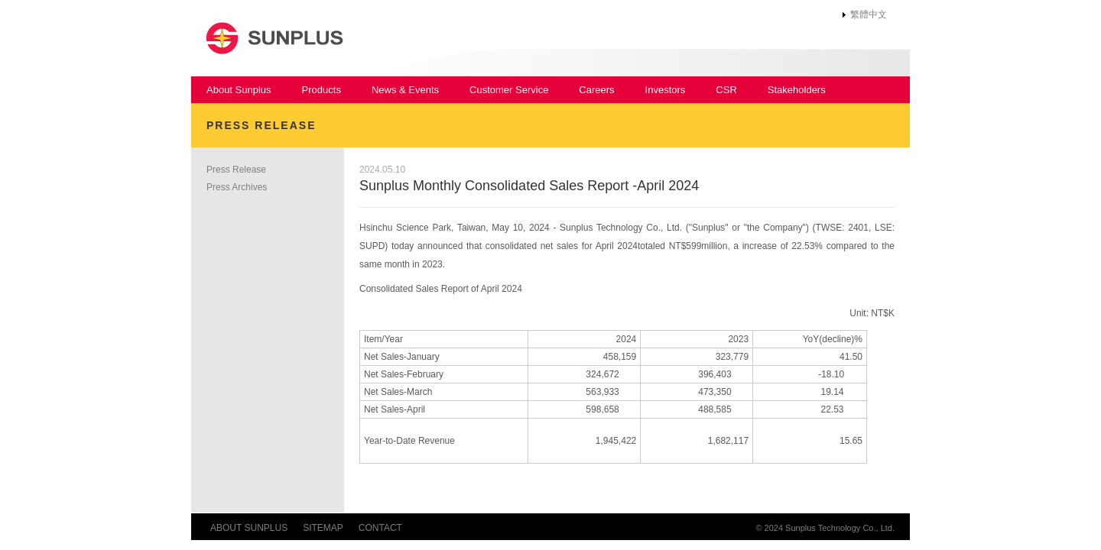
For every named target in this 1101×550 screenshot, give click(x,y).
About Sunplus (238, 89)
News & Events (405, 89)
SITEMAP (323, 527)
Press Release (236, 169)
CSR (726, 89)
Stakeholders (797, 89)
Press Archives (236, 187)
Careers (596, 89)
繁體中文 (868, 14)
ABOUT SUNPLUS (248, 527)
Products (321, 89)
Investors (665, 89)
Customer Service (508, 89)
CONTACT (380, 527)
